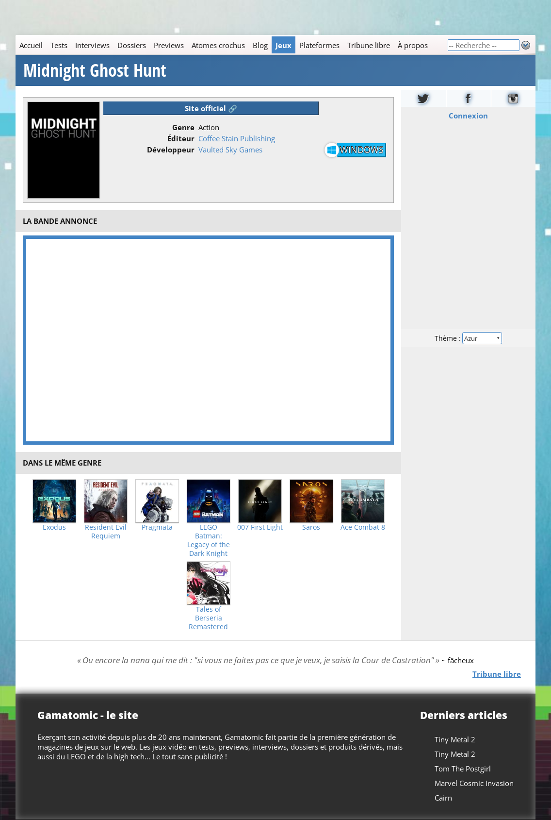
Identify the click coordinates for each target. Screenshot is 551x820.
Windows (362, 149)
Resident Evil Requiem (106, 531)
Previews (169, 45)
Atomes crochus (218, 45)
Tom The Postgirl (463, 768)
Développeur (170, 149)
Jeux (284, 45)
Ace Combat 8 (362, 527)
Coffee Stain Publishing (236, 138)
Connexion (468, 115)
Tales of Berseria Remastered (208, 618)
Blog (260, 45)
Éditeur (180, 138)
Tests (58, 45)
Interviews (92, 45)
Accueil (31, 45)
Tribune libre (368, 45)
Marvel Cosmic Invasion (474, 783)
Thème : (468, 338)
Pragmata (157, 527)
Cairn (443, 798)
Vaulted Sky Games (230, 149)
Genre (183, 127)
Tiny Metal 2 (455, 739)
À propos (413, 45)
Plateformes (319, 45)
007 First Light (260, 527)
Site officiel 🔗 (211, 108)
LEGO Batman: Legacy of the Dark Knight (208, 540)
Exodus (54, 527)
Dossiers (131, 45)
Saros (311, 527)
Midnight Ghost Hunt (94, 70)
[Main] (231, 44)
